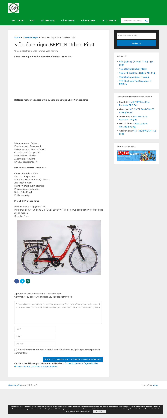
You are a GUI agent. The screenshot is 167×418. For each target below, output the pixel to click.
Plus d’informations (83, 411)
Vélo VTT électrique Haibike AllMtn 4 (137, 73)
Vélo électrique (24, 51)
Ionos (155, 385)
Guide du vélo (14, 385)
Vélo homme (88, 20)
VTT (32, 20)
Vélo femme (68, 20)
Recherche (146, 20)
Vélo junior (109, 20)
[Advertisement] (58, 79)
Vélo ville (18, 20)
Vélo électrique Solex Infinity (133, 69)
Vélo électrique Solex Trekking (134, 77)
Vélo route (48, 20)
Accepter (99, 411)
